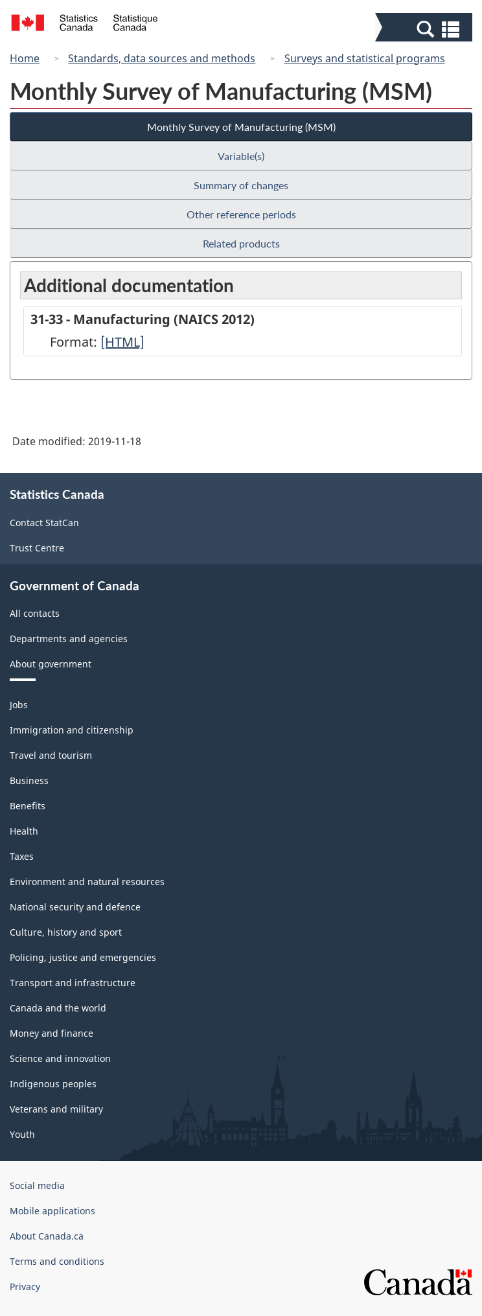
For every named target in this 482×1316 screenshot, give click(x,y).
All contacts (35, 613)
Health (24, 831)
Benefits (27, 806)
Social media (37, 1185)
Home (25, 58)
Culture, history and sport (66, 932)
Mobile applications (52, 1211)
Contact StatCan (44, 522)
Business (29, 780)
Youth (22, 1134)
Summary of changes (241, 185)
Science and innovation (60, 1058)
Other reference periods (241, 214)
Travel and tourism (51, 755)
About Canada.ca (47, 1236)
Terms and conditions (57, 1261)
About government (50, 664)
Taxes (22, 856)
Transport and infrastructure (72, 982)
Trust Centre (37, 548)
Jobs (19, 704)
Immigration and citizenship (71, 730)
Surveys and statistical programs (364, 58)
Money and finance (51, 1033)
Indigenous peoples (53, 1084)
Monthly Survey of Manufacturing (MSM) (241, 127)
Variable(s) (241, 156)
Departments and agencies (69, 638)
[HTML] (122, 342)
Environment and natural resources (87, 881)
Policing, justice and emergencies (83, 957)
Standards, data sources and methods (161, 58)
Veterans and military (56, 1109)
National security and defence (75, 907)
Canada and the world (58, 1008)
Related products (241, 243)
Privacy (25, 1286)
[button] (425, 28)
